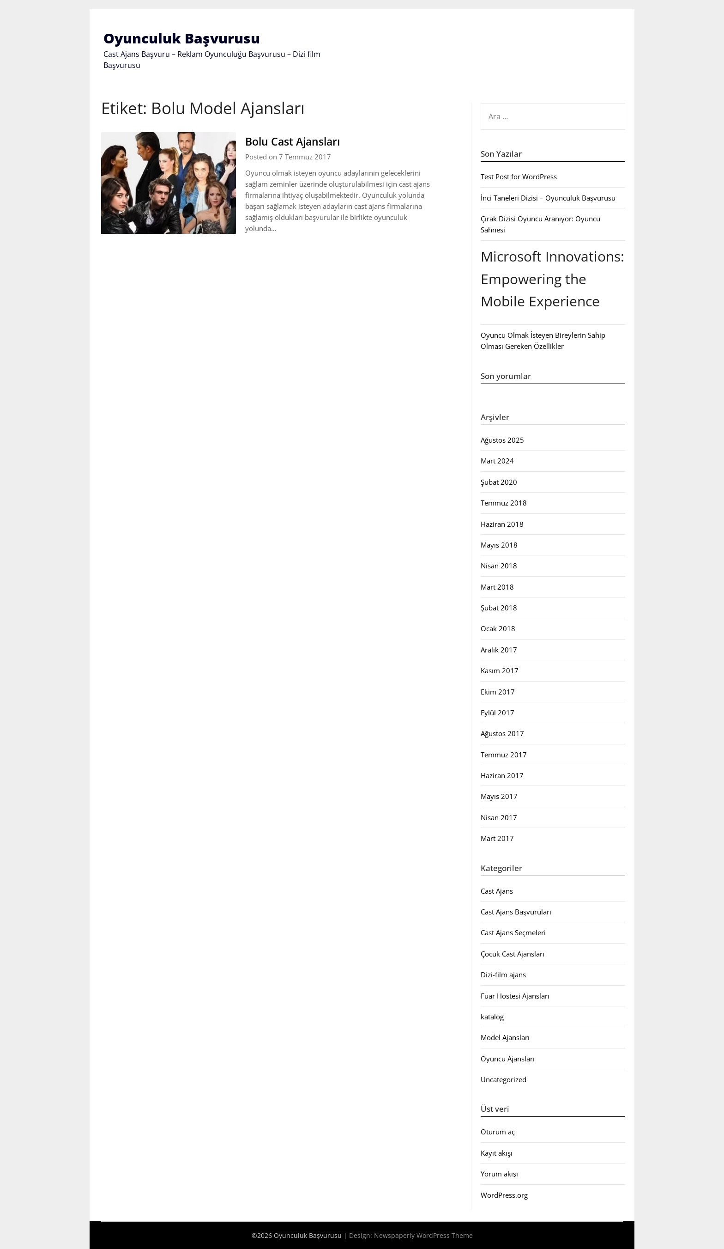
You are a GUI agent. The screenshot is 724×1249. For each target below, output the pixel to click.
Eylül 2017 (497, 712)
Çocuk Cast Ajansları (512, 953)
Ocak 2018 (498, 628)
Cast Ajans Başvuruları (516, 911)
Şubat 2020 (499, 482)
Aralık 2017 (499, 649)
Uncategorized (503, 1079)
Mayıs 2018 (499, 544)
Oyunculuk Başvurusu (181, 38)
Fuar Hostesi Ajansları (515, 995)
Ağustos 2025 (502, 440)
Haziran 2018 (502, 523)
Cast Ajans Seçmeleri (513, 932)
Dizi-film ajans (503, 974)
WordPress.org (504, 1194)
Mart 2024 (497, 460)
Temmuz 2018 (504, 502)
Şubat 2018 (499, 607)
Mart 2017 (497, 838)
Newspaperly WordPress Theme (423, 1235)
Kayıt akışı (497, 1153)
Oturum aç (498, 1131)
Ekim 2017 (498, 691)
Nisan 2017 (499, 817)
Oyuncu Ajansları (508, 1058)
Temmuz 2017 (504, 754)
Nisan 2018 (499, 565)
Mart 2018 (497, 586)
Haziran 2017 (502, 775)
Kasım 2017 (500, 670)
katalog (492, 1016)
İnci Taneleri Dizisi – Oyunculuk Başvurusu (548, 197)
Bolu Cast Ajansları (299, 141)
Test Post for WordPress (519, 176)
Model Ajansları (505, 1037)
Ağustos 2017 (502, 733)
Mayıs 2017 (499, 796)
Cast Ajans (497, 890)
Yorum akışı (499, 1173)
